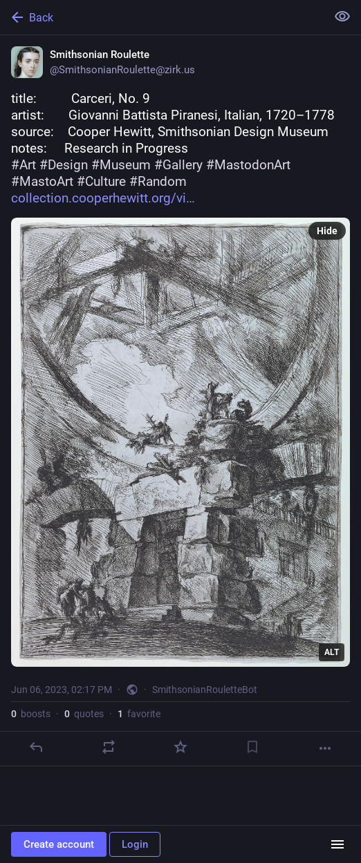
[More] (325, 748)
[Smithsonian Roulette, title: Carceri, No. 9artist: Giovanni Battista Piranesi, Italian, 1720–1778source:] (180, 400)
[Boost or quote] (108, 747)
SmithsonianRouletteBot (204, 689)
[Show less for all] (342, 16)
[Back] (162, 17)
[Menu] (337, 844)
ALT (331, 652)
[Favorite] (180, 747)
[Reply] (36, 747)
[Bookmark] (252, 747)
